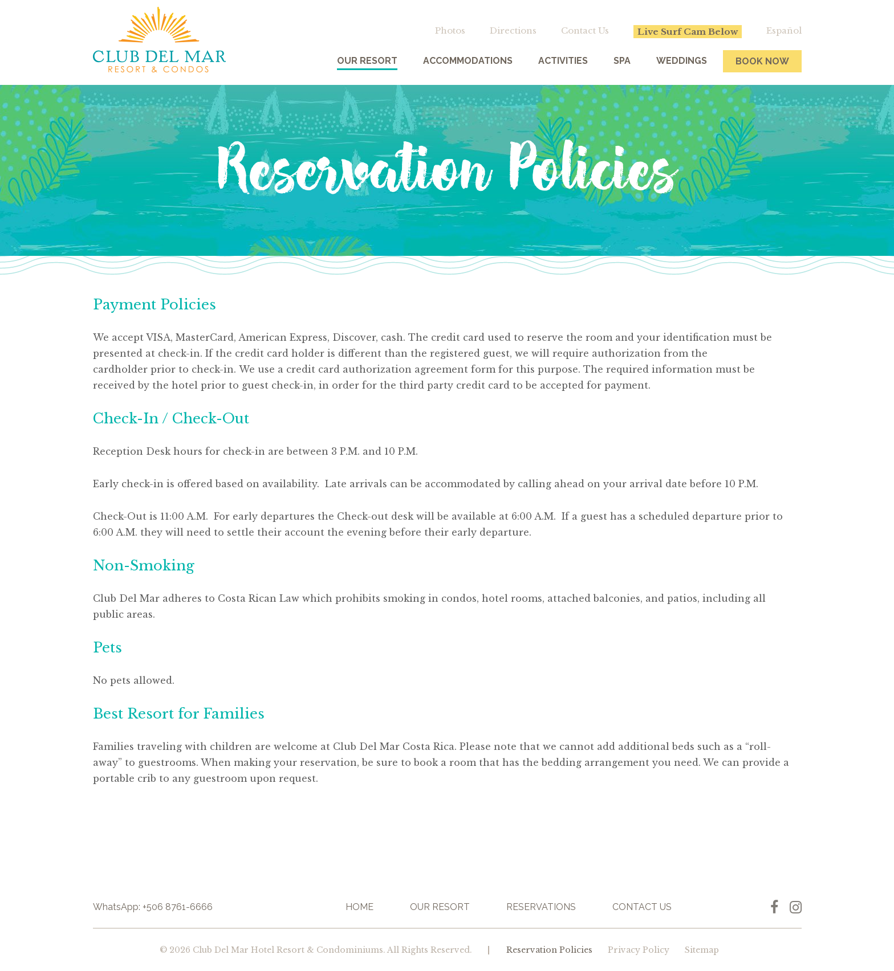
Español (784, 30)
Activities (563, 60)
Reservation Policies (549, 950)
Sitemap (702, 950)
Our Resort (367, 60)
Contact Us (585, 30)
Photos (450, 30)
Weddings (681, 60)
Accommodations (468, 60)
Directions (513, 30)
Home (359, 906)
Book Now (762, 61)
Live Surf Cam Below (687, 31)
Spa (622, 60)
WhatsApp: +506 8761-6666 (153, 906)
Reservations (541, 906)
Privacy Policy (638, 950)
